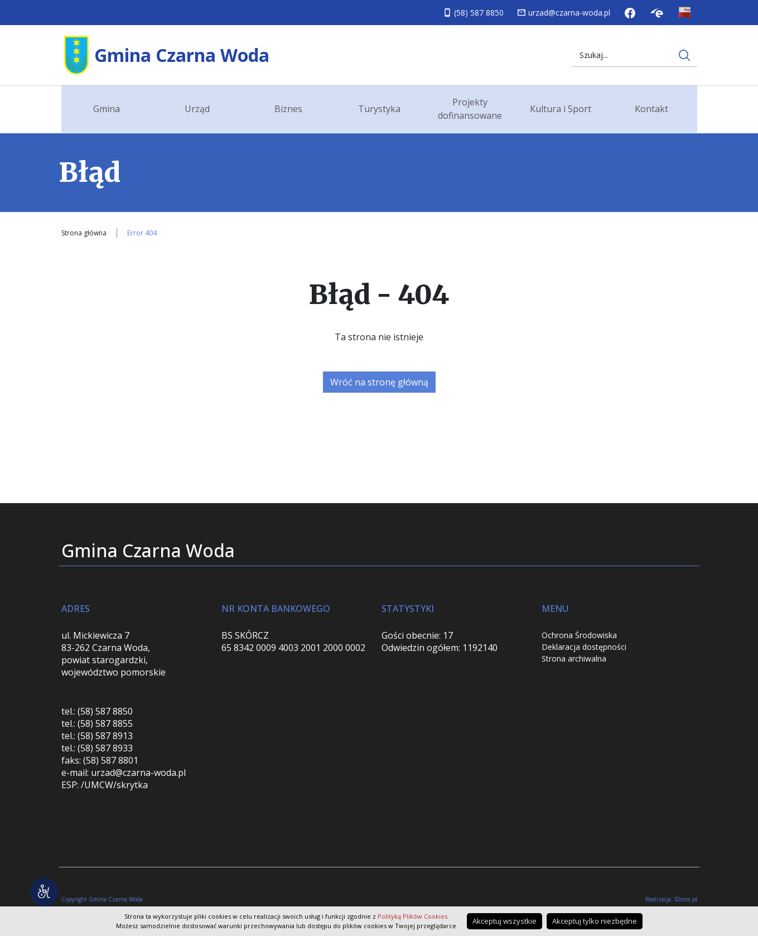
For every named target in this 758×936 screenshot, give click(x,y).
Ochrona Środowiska (579, 635)
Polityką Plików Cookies (412, 916)
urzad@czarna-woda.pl (569, 12)
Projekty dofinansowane (470, 109)
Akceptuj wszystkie (504, 921)
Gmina (106, 109)
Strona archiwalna (574, 658)
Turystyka (379, 109)
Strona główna (84, 233)
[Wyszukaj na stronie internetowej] (684, 55)
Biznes (288, 109)
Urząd (197, 109)
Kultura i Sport (560, 109)
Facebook (630, 12)
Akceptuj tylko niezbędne (594, 921)
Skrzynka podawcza (656, 12)
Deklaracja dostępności (584, 646)
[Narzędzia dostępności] (45, 891)
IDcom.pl (685, 899)
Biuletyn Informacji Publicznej (684, 12)
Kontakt (651, 109)
